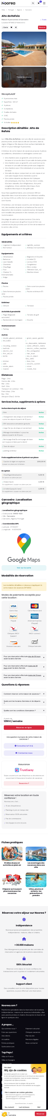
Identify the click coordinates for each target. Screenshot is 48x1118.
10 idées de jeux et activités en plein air (12, 864)
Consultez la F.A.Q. (24, 746)
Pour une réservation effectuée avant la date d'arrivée (22, 657)
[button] (4, 1114)
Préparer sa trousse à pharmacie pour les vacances (12, 891)
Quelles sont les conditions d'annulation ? (20, 710)
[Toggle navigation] (44, 3)
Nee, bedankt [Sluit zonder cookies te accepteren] (9, 1107)
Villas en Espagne (8, 1060)
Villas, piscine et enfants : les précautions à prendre (36, 892)
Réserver (42, 27)
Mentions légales (32, 1039)
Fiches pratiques (8, 1043)
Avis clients (6, 1036)
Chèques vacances (33, 1032)
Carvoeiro (28, 10)
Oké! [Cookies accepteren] (38, 1107)
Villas (3, 10)
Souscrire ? (24, 783)
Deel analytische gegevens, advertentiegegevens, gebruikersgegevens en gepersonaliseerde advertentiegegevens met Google (20, 1096)
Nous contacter (32, 1043)
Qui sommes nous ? (9, 1028)
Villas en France (7, 1056)
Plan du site (30, 1036)
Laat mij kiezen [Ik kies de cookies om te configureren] (24, 1107)
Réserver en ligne (24, 727)
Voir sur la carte (24, 568)
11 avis (43, 19)
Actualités (5, 1039)
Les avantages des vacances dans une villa (36, 865)
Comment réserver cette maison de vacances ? (22, 694)
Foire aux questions (9, 1032)
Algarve (19, 10)
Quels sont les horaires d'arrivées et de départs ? (22, 702)
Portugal (11, 10)
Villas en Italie (7, 1064)
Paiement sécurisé (33, 1028)
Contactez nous (24, 753)
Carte (5, 27)
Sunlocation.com (8, 1046)
